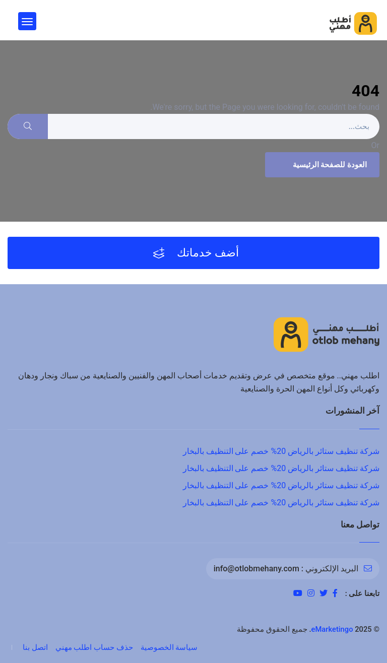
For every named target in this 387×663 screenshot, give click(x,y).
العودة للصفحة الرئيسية (321, 165)
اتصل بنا (35, 647)
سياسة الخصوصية (169, 647)
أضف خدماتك (196, 252)
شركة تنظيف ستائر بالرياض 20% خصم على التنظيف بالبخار (281, 451)
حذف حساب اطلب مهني (94, 647)
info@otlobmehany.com (256, 568)
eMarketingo (332, 629)
